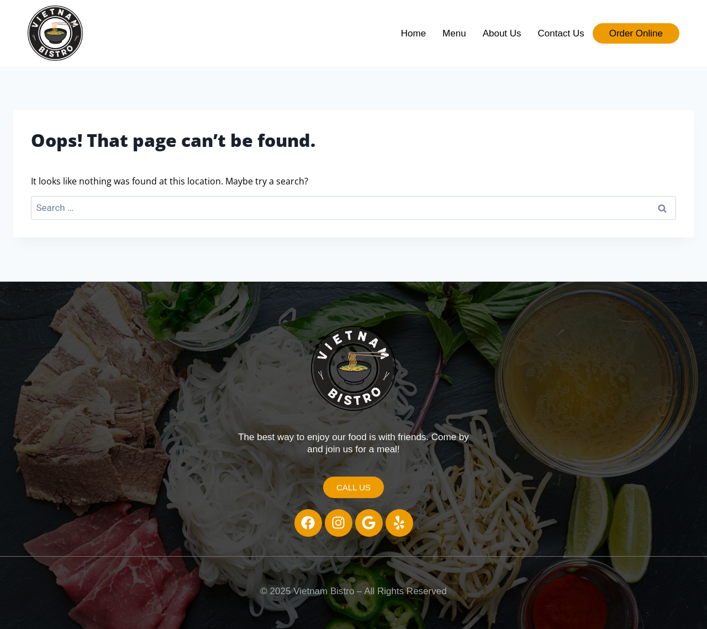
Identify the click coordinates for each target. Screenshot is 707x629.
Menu (454, 33)
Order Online (636, 33)
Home (413, 33)
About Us (502, 33)
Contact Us (561, 33)
